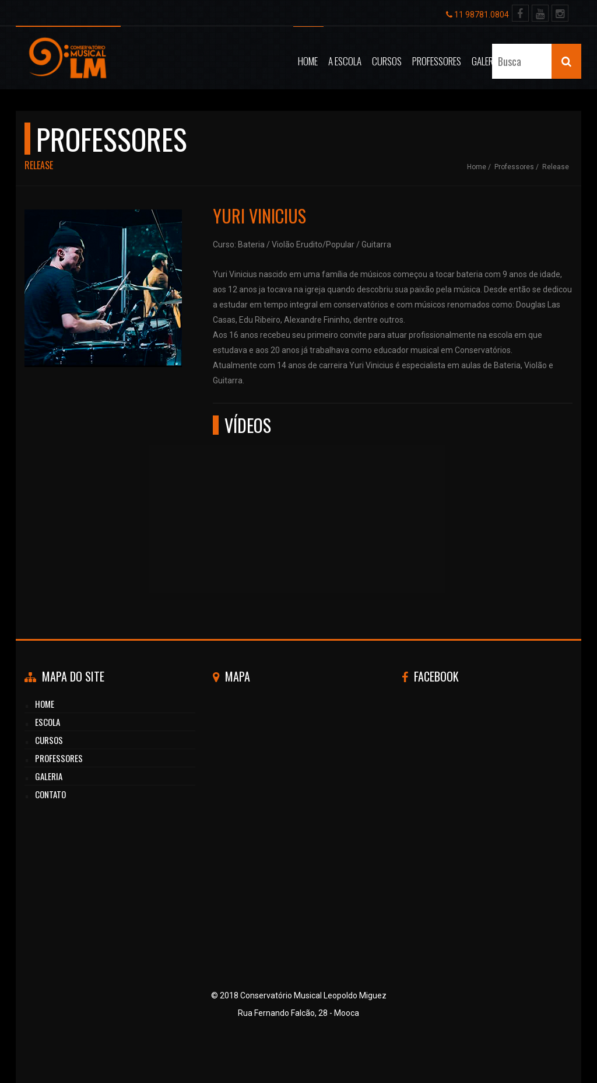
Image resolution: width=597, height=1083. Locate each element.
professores (59, 758)
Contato (526, 61)
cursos (49, 739)
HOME (44, 703)
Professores (436, 61)
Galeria (486, 61)
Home (308, 61)
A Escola (344, 61)
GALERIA (48, 776)
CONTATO (50, 794)
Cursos (387, 61)
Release (555, 167)
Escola (47, 721)
